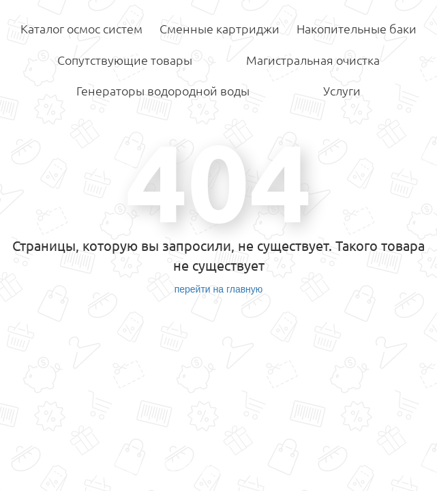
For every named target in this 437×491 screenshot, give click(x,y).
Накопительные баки (357, 28)
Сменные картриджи (220, 28)
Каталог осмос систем (81, 28)
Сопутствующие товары (124, 60)
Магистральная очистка (313, 60)
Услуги (342, 91)
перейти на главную (219, 289)
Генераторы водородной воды (163, 91)
